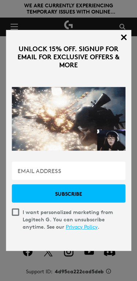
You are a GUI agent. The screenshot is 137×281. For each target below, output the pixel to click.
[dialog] (68, 140)
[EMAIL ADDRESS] (68, 171)
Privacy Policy (82, 227)
